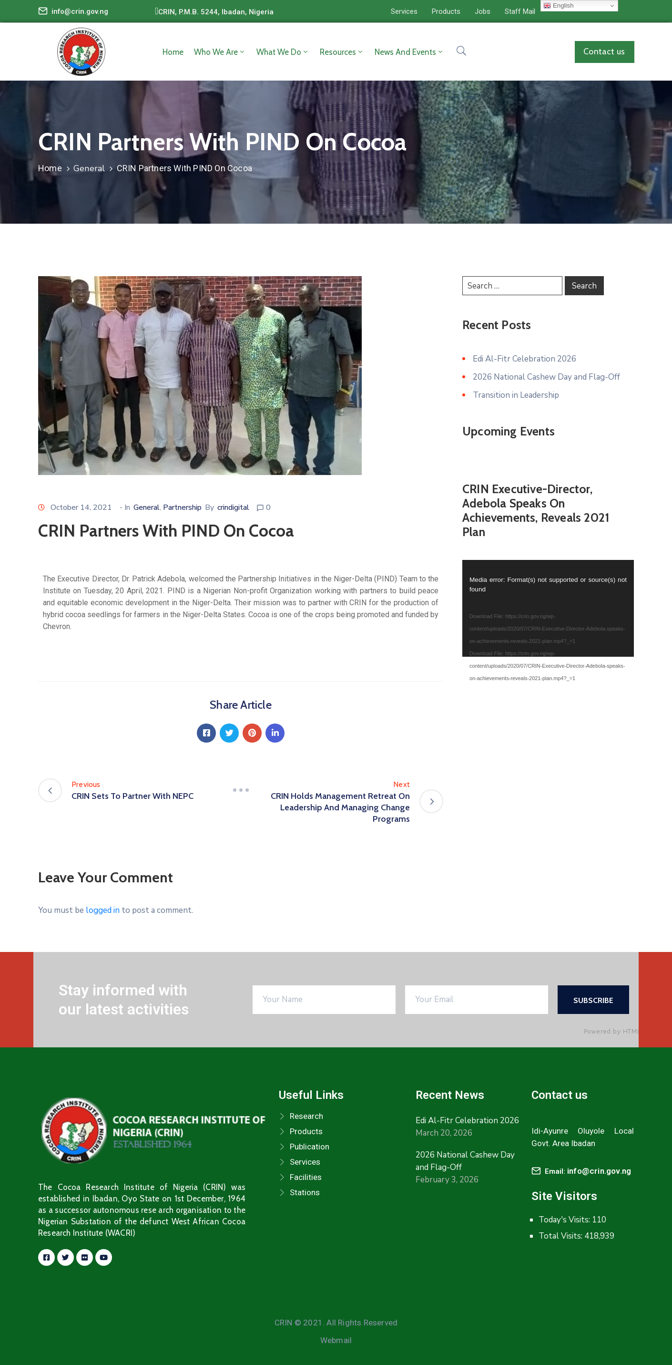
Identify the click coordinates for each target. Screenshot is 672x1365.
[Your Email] (476, 999)
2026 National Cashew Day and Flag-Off (546, 377)
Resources (342, 52)
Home (173, 52)
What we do (282, 52)
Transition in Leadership (516, 395)
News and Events (409, 52)
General (89, 168)
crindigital (233, 507)
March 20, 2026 (444, 1132)
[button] (404, 11)
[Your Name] (324, 999)
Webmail (336, 1340)
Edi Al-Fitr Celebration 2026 (524, 358)
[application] (548, 608)
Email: (588, 1171)
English (558, 6)
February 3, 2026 (447, 1179)
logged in (103, 910)
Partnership (182, 507)
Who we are (220, 52)
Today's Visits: (565, 1219)
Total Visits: (561, 1236)
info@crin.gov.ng (79, 11)
